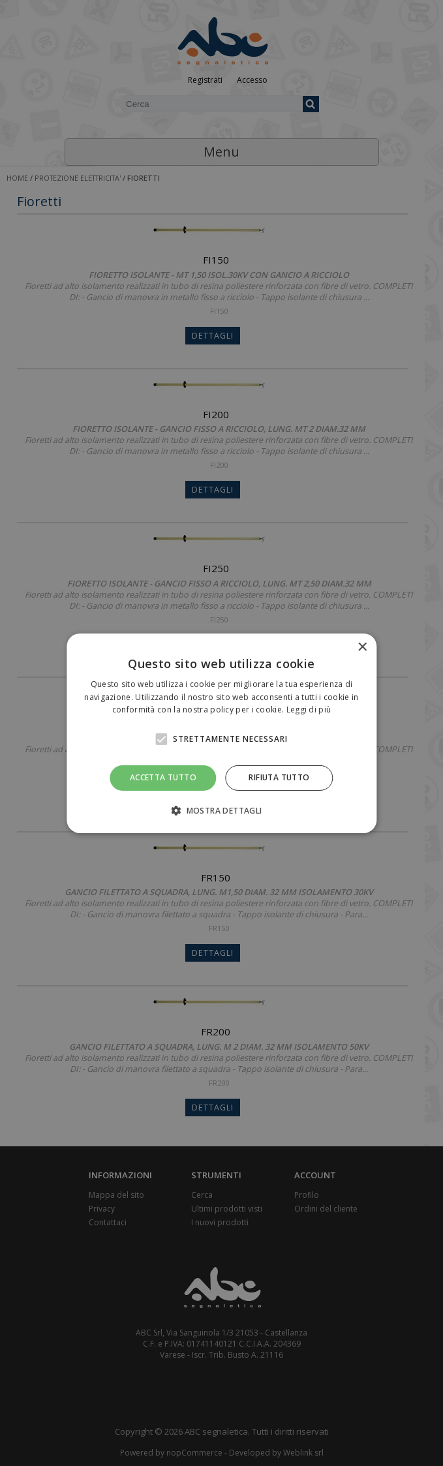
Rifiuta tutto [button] (279, 777)
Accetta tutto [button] (163, 777)
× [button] (362, 647)
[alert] (221, 733)
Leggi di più (308, 709)
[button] (221, 810)
